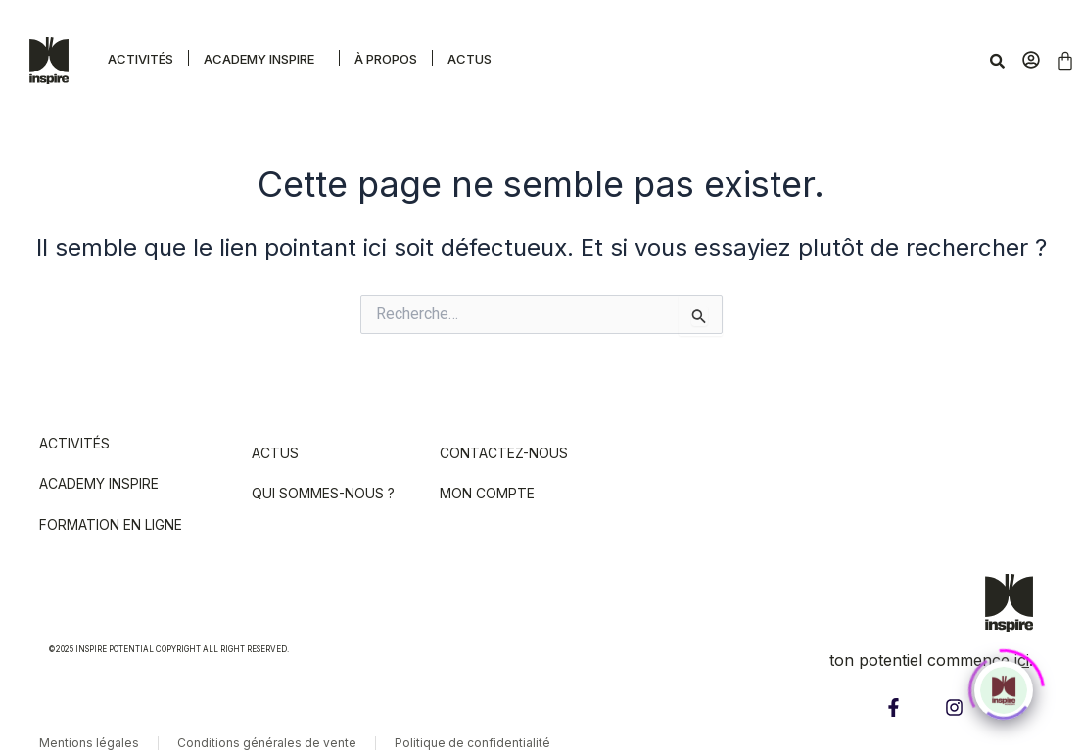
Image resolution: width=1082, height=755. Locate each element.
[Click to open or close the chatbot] (1003, 683)
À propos (385, 59)
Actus (469, 59)
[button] (264, 58)
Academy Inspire (259, 59)
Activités (140, 59)
